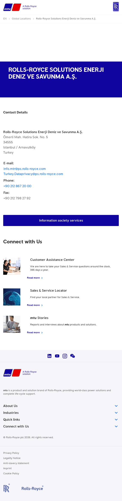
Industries (61, 412)
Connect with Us (61, 426)
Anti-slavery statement (16, 463)
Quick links (61, 419)
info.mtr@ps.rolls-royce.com (24, 168)
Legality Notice (12, 458)
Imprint (7, 468)
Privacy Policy (11, 453)
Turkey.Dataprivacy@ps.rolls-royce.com (33, 174)
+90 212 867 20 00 (17, 186)
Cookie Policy (11, 473)
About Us (61, 405)
